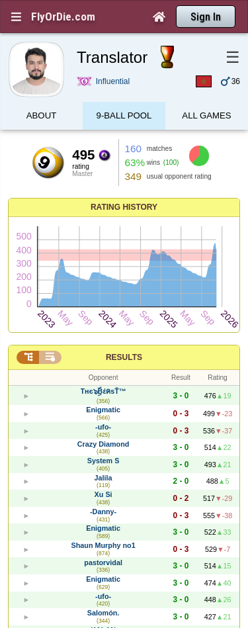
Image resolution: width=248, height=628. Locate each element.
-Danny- (103, 512)
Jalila (103, 478)
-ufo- (103, 427)
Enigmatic (103, 410)
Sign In (205, 17)
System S (103, 461)
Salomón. (103, 613)
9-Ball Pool (124, 117)
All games (206, 117)
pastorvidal (103, 562)
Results (124, 357)
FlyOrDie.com (63, 16)
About (41, 117)
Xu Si (103, 494)
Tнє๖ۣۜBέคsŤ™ (103, 391)
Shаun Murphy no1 (103, 545)
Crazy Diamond (103, 444)
